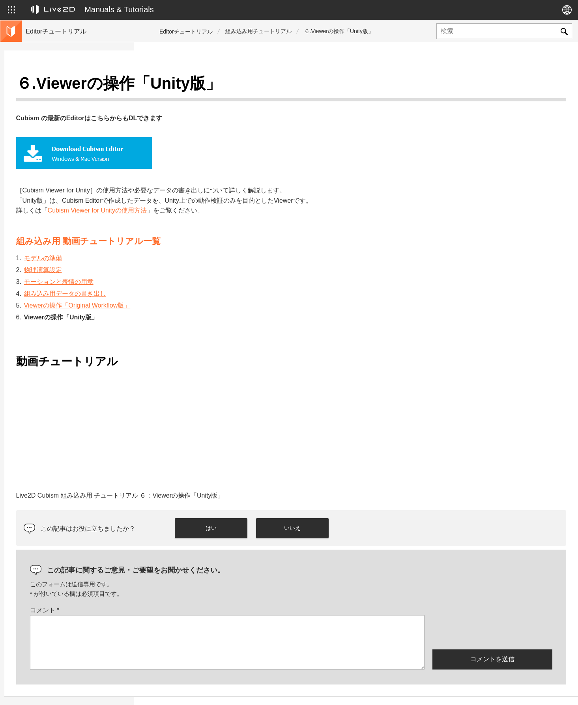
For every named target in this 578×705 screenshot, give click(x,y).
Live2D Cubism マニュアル (59, 238)
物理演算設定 (173, 250)
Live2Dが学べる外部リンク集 (62, 213)
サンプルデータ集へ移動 (56, 225)
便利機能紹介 (42, 188)
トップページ (42, 87)
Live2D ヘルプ (466, 690)
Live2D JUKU (413, 690)
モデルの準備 (173, 238)
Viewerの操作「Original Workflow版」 (207, 286)
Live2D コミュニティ (528, 690)
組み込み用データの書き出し (195, 274)
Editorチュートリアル (186, 31)
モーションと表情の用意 (188, 262)
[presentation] (492, 612)
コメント (174, 591)
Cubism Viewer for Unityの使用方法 (227, 191)
